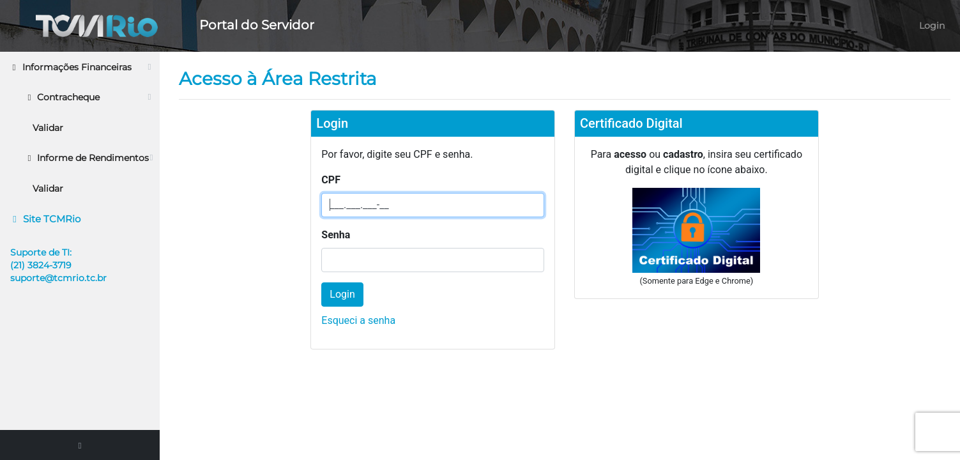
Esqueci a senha (358, 320)
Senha (335, 235)
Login (932, 25)
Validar (48, 128)
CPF (330, 180)
